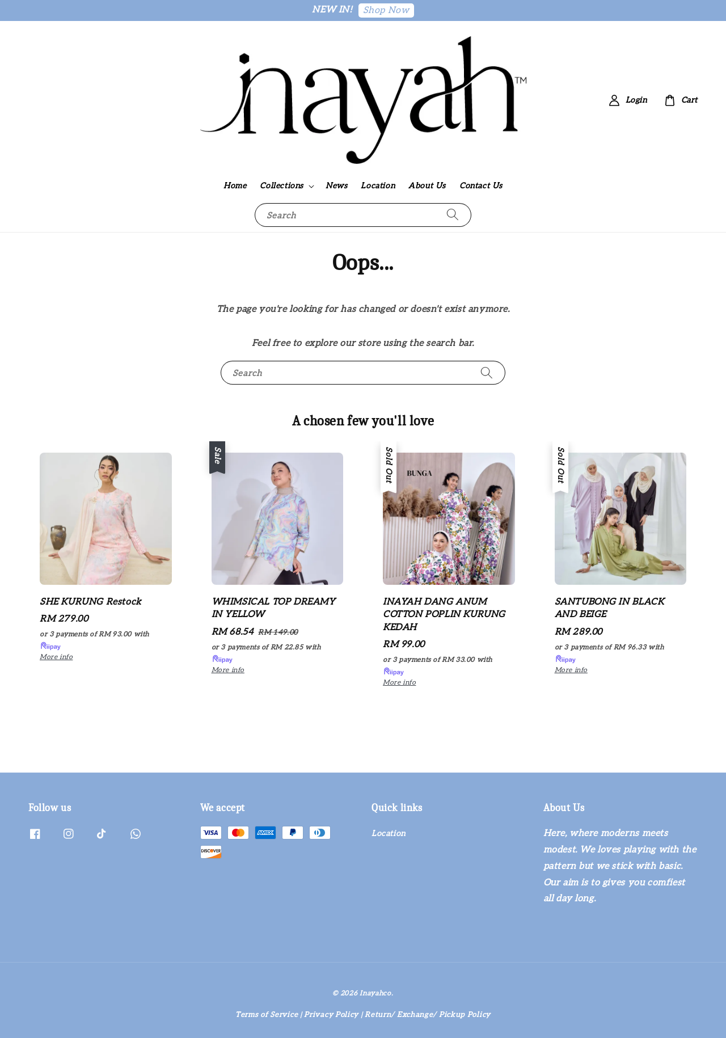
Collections (281, 186)
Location (378, 186)
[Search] (452, 215)
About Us (427, 186)
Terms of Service (266, 1014)
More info (56, 657)
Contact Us (481, 186)
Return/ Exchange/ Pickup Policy (428, 1014)
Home (234, 186)
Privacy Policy (331, 1014)
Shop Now (386, 10)
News (336, 186)
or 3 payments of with (94, 641)
